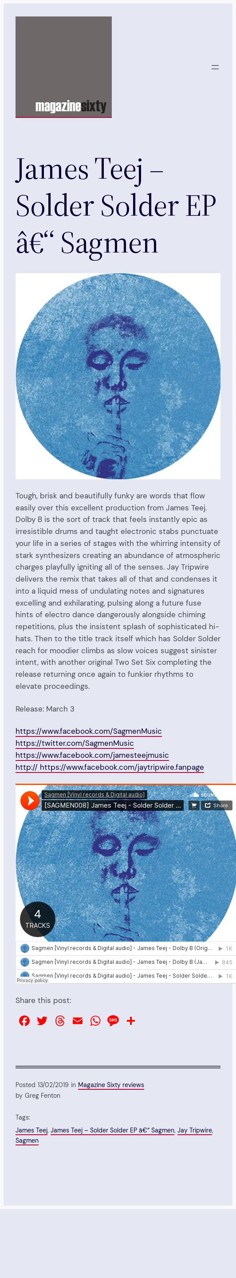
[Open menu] (215, 67)
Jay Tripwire (194, 1130)
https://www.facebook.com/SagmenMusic (89, 731)
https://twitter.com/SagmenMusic (75, 743)
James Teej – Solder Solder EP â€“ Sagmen (112, 1130)
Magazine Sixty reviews (111, 1085)
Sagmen (27, 1140)
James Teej (31, 1130)
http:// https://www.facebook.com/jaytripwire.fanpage (110, 767)
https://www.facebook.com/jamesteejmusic (92, 755)
